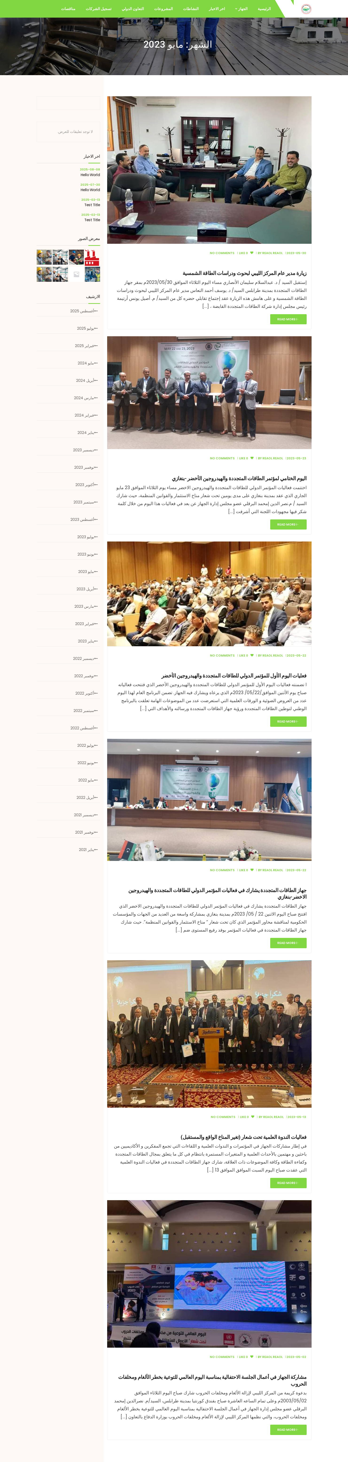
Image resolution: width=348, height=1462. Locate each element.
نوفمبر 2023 (84, 467)
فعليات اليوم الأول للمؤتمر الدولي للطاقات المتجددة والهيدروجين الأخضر (233, 676)
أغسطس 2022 (82, 728)
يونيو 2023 (86, 554)
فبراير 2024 (84, 415)
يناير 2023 (86, 641)
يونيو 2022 (86, 763)
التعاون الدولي (133, 9)
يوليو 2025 (85, 328)
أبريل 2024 (85, 380)
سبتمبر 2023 (84, 502)
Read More (287, 319)
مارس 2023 (84, 606)
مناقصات (68, 9)
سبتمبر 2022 (84, 710)
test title (92, 204)
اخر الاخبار (217, 9)
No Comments (222, 253)
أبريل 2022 (85, 797)
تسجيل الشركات (98, 9)
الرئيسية (264, 9)
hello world (90, 174)
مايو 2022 (86, 780)
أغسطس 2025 (82, 311)
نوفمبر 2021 (84, 832)
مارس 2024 (84, 398)
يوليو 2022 (85, 745)
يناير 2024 (86, 432)
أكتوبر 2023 (84, 484)
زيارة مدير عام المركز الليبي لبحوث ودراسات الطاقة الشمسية (244, 273)
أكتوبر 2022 (84, 693)
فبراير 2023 (84, 624)
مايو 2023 (86, 571)
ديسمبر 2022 (83, 658)
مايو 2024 (86, 363)
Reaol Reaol (272, 253)
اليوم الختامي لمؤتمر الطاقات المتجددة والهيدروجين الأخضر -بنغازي (239, 478)
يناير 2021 (86, 849)
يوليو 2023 (85, 537)
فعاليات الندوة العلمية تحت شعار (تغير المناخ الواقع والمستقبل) (243, 1137)
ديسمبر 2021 (84, 815)
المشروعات (163, 9)
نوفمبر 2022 (84, 676)
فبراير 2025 (84, 345)
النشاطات (191, 9)
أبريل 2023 (85, 589)
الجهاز (242, 9)
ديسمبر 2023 (83, 450)
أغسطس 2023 (82, 519)
